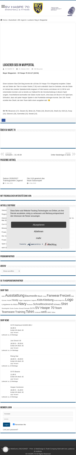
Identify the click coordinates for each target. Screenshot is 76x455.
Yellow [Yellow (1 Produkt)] (53, 312)
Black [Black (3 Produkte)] (40, 296)
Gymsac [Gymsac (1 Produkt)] (4, 300)
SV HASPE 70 (9, 69)
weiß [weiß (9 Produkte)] (44, 311)
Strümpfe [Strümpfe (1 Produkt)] (26, 308)
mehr (38, 238)
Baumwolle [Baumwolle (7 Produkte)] (31, 295)
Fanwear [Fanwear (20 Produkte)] (53, 295)
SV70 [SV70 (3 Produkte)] (32, 308)
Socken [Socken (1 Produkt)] (16, 308)
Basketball (12, 20)
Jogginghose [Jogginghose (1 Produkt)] (27, 300)
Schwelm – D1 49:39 (18, 154)
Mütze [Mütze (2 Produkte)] (15, 304)
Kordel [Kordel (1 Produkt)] (56, 300)
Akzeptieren (39, 224)
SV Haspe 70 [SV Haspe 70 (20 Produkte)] (44, 308)
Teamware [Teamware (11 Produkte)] (8, 311)
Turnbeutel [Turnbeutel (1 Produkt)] (37, 312)
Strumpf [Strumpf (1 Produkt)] (21, 308)
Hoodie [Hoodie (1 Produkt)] (9, 300)
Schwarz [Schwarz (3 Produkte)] (57, 304)
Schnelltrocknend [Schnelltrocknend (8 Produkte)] (43, 304)
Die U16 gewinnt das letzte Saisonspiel (36, 179)
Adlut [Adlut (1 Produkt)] (3, 296)
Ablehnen (38, 231)
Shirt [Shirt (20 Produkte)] (64, 304)
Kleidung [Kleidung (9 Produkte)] (48, 299)
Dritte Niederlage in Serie (58, 154)
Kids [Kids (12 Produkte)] (40, 299)
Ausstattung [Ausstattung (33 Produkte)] (15, 295)
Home (3, 20)
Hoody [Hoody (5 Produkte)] (15, 300)
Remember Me (19, 424)
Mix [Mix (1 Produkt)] (12, 304)
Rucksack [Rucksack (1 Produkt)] (30, 304)
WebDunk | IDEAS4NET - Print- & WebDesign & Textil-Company (34, 449)
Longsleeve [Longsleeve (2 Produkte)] (6, 304)
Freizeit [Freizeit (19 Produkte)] (65, 295)
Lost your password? (10, 430)
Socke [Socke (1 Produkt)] (12, 308)
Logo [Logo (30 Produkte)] (69, 300)
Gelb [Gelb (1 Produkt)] (72, 296)
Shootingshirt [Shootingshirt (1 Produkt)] (5, 308)
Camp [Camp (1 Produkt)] (44, 296)
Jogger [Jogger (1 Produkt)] (21, 300)
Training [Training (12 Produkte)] (20, 311)
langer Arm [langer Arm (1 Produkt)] (61, 300)
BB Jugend (22, 20)
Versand (15, 332)
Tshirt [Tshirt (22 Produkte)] (30, 312)
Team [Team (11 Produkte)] (58, 308)
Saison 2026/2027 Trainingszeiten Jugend (13, 179)
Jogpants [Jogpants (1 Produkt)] (34, 300)
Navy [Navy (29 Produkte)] (22, 304)
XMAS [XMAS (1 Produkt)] (49, 312)
